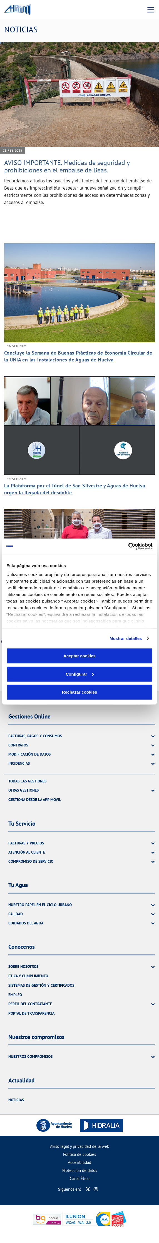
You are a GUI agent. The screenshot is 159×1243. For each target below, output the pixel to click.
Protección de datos (79, 1170)
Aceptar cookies (79, 655)
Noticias (16, 1099)
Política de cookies (79, 1154)
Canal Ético (80, 1178)
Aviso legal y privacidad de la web (79, 1146)
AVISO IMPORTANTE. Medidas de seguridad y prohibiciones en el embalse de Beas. (67, 166)
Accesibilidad (79, 1162)
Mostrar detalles (126, 638)
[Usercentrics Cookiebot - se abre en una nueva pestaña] (128, 546)
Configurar (80, 673)
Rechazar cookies (79, 692)
